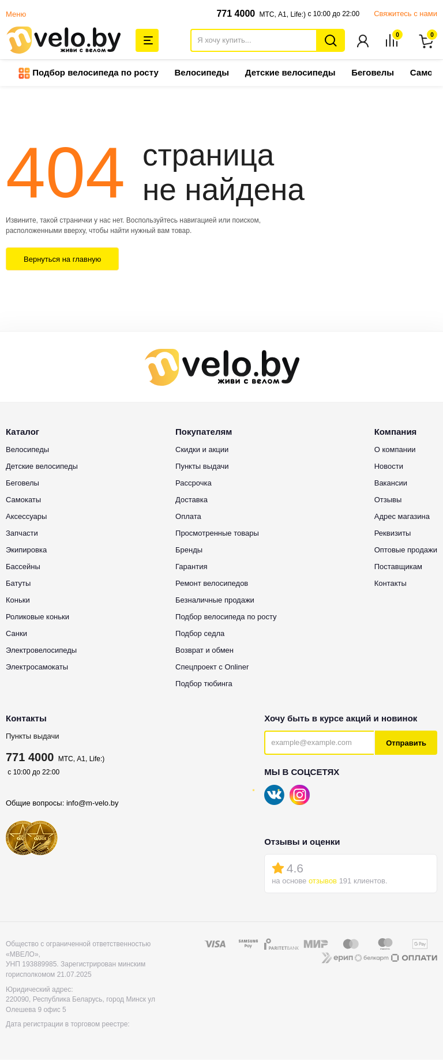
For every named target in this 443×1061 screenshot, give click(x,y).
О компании (395, 450)
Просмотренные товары (217, 534)
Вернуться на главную (62, 260)
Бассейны (23, 567)
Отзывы (388, 500)
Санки (16, 634)
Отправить (406, 744)
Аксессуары (26, 517)
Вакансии (390, 484)
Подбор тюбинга (203, 684)
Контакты (390, 584)
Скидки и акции (201, 450)
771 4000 (235, 13)
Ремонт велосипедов (211, 584)
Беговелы (372, 73)
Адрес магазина (402, 517)
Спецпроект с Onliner (212, 668)
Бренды (188, 551)
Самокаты (23, 500)
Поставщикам (398, 567)
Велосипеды (201, 73)
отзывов (323, 882)
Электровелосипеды (41, 651)
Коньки (18, 601)
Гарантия (191, 567)
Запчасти (22, 534)
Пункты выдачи (32, 737)
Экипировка (26, 551)
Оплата (188, 517)
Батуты (18, 584)
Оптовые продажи (405, 551)
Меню (16, 14)
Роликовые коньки (37, 618)
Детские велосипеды (290, 73)
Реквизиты (392, 534)
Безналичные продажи (214, 601)
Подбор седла (199, 634)
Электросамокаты (37, 668)
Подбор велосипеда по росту (88, 74)
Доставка (191, 500)
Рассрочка (193, 484)
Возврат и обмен (204, 651)
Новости (388, 467)
